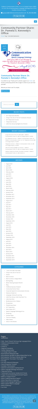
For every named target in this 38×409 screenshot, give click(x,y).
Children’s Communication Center (9, 343)
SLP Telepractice (10, 307)
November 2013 (10, 257)
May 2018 (8, 184)
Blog (7, 284)
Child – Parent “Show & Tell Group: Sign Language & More (16, 341)
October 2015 (9, 235)
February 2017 (9, 212)
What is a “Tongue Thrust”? (8, 376)
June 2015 (8, 243)
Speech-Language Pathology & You (15, 311)
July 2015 (8, 241)
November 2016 (10, 217)
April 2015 (8, 245)
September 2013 (10, 259)
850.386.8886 (32, 13)
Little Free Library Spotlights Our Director (17, 124)
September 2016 (10, 221)
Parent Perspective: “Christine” (9, 364)
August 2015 (9, 239)
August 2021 (9, 163)
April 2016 (8, 231)
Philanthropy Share (11, 305)
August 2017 (9, 200)
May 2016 (8, 229)
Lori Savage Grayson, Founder (26, 136)
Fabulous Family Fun (11, 293)
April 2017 (8, 208)
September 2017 (10, 198)
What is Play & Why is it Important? (10, 380)
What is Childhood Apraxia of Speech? (11, 378)
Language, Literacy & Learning (14, 295)
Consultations (4, 344)
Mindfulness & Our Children (13, 301)
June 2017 (8, 204)
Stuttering (8, 313)
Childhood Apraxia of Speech (13, 286)
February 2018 (9, 190)
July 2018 (8, 180)
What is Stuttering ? (6, 385)
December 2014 (10, 247)
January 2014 (9, 253)
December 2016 (10, 214)
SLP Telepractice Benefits (12, 115)
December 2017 (10, 194)
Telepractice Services (11, 121)
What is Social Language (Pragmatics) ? (11, 382)
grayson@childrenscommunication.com (14, 13)
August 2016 (9, 223)
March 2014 (9, 251)
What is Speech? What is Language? (10, 383)
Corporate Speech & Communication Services (17, 291)
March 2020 (9, 170)
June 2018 (8, 182)
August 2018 (9, 178)
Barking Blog (9, 280)
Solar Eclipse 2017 (10, 309)
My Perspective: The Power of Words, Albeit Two (13, 357)
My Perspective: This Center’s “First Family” (12, 359)
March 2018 (9, 188)
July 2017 (8, 202)
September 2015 (10, 237)
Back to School (10, 276)
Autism (8, 274)
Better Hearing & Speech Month (14, 282)
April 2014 (8, 249)
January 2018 (9, 192)
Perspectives (9, 303)
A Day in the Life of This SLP (13, 272)
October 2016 (9, 219)
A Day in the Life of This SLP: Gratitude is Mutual (18, 117)
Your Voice (4, 387)
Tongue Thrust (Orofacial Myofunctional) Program (14, 375)
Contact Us (22, 153)
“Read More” (5, 91)
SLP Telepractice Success (12, 119)
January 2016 (9, 233)
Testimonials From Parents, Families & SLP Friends (14, 373)
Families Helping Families (7, 350)
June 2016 (8, 227)
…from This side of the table (13, 270)
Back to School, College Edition (14, 278)
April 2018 (8, 186)
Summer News (10, 315)
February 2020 (9, 172)
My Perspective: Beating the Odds (9, 353)
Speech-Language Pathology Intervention (12, 369)
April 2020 (8, 168)
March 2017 (9, 210)
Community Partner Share (12, 289)
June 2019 (8, 174)
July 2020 (8, 165)
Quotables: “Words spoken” (8, 366)
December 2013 (10, 255)
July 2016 (8, 225)
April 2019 (8, 176)
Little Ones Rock (10, 299)
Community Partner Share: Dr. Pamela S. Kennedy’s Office (15, 76)
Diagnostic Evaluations (7, 348)
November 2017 (10, 196)
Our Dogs (3, 360)
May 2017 (8, 206)
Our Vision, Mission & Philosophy (9, 362)
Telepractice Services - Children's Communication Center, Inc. (18, 143)
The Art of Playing (10, 317)
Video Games (9, 319)
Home (2, 36)
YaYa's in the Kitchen (11, 321)
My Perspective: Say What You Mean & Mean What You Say (16, 355)
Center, (31, 81)
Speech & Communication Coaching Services (12, 367)
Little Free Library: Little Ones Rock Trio (16, 297)
